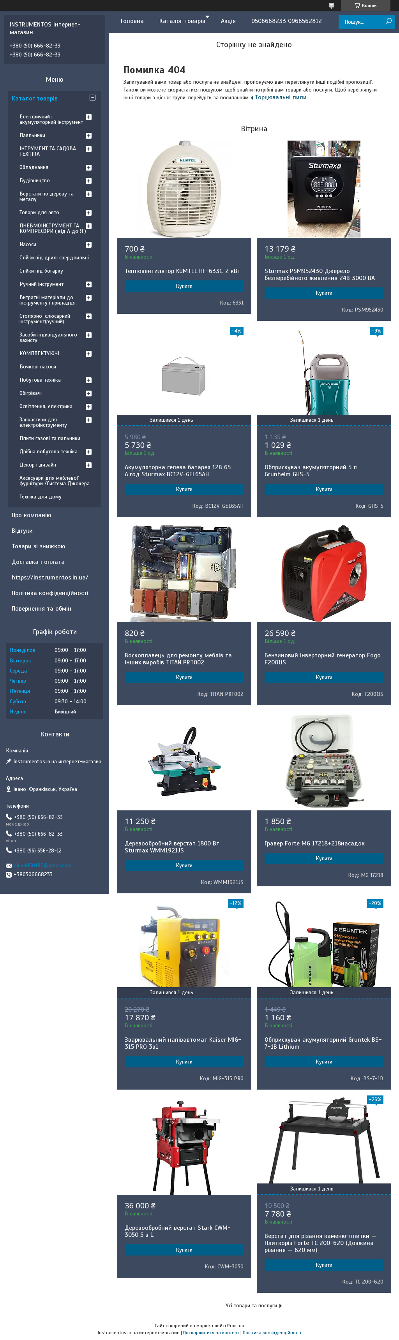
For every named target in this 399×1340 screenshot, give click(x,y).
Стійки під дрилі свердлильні (54, 257)
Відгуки (22, 531)
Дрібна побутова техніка (48, 451)
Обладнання (33, 167)
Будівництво (34, 180)
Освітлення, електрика (45, 406)
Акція (228, 21)
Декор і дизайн (37, 464)
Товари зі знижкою (38, 546)
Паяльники (32, 135)
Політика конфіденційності (50, 593)
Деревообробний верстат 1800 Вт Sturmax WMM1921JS (172, 847)
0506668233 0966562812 (286, 21)
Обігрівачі (30, 393)
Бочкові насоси (37, 366)
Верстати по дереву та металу (46, 196)
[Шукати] (388, 21)
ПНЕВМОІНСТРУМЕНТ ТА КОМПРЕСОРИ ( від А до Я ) (52, 228)
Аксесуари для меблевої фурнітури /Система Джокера (54, 481)
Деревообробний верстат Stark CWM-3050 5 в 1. (178, 1231)
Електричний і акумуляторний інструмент (51, 119)
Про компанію (31, 515)
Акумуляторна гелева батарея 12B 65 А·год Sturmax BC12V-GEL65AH (178, 471)
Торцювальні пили (281, 97)
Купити (184, 286)
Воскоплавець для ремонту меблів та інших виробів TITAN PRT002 (178, 659)
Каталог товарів (182, 21)
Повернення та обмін (41, 609)
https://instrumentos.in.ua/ (50, 577)
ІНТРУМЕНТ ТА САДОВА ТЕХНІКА (47, 151)
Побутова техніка (40, 380)
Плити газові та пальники (49, 438)
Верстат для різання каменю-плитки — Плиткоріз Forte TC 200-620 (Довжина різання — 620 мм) (320, 1243)
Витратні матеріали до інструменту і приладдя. (48, 300)
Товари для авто (39, 212)
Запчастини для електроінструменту (43, 422)
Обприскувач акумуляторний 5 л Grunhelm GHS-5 (311, 471)
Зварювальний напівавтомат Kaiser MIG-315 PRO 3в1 (183, 1043)
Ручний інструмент (41, 284)
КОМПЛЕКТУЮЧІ (39, 353)
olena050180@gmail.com (43, 865)
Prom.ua (235, 1325)
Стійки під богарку (41, 271)
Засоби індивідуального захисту (48, 337)
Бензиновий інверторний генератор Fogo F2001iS (323, 659)
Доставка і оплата (38, 562)
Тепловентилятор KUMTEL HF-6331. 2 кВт (182, 271)
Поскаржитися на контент (211, 1332)
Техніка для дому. (41, 496)
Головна (132, 21)
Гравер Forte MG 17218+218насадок (315, 843)
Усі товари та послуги (251, 1305)
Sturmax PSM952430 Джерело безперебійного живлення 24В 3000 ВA (320, 275)
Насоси (27, 244)
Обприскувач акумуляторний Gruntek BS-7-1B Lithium (323, 1043)
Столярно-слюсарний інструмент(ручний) (44, 319)
